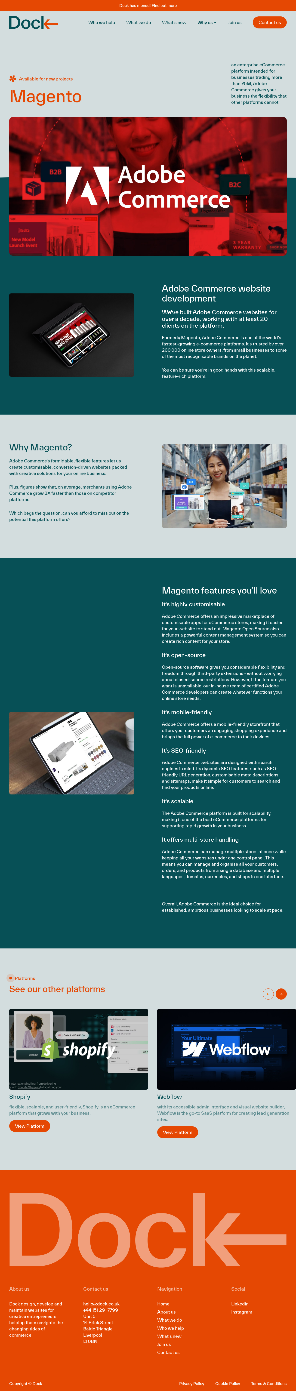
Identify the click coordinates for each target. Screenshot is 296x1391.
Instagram (241, 1311)
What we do (138, 22)
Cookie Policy (227, 1383)
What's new (174, 22)
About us (166, 1311)
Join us (235, 22)
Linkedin (240, 1303)
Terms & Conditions (269, 1383)
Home (163, 1303)
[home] (33, 22)
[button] (207, 22)
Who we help (101, 22)
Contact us (168, 1352)
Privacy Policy (191, 1383)
